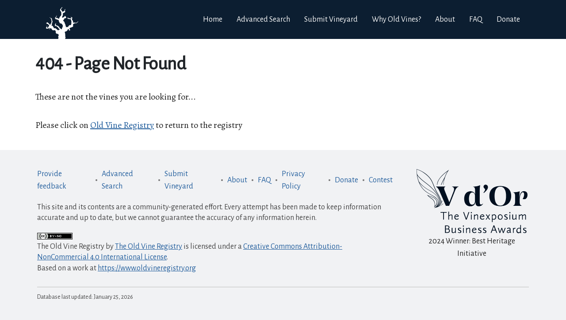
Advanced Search (117, 180)
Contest (381, 180)
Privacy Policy (293, 180)
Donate (508, 19)
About (237, 180)
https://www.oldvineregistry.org (147, 268)
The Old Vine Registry (148, 247)
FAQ (264, 180)
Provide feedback (51, 180)
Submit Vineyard (178, 180)
